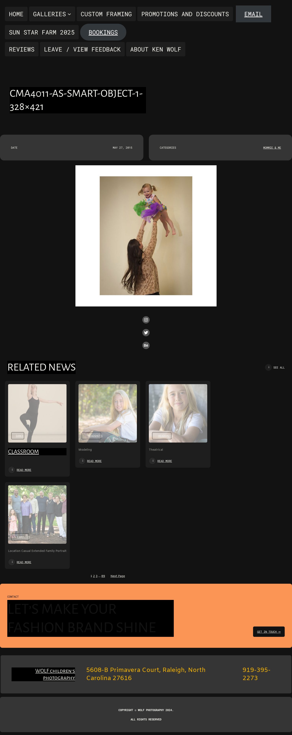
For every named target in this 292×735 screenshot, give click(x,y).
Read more (24, 470)
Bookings (103, 32)
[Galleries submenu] (52, 14)
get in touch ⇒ (268, 632)
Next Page (118, 576)
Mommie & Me (272, 147)
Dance (20, 436)
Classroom (23, 452)
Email (253, 14)
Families (23, 537)
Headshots (95, 436)
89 (103, 576)
